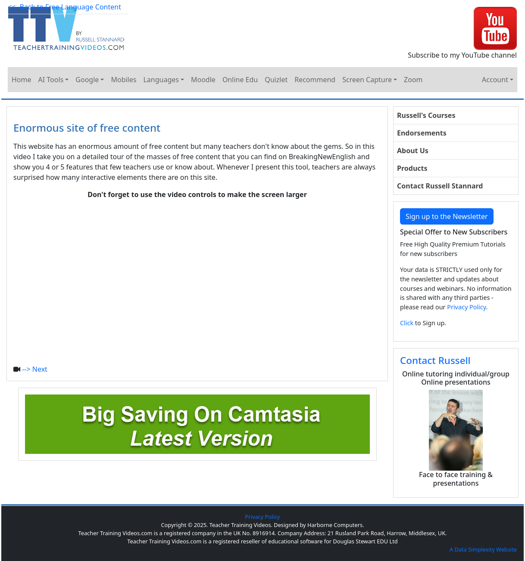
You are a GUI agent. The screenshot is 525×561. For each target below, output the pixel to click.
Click (406, 323)
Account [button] (495, 79)
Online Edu (240, 79)
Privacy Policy (466, 307)
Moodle (203, 79)
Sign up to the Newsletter (447, 216)
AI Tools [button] (51, 79)
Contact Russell (435, 360)
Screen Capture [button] (367, 79)
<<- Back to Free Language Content (64, 7)
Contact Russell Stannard (440, 186)
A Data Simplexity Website (483, 549)
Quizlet (276, 79)
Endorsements (422, 133)
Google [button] (87, 79)
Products (412, 168)
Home (21, 79)
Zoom (413, 79)
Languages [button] (160, 79)
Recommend (314, 79)
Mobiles (123, 79)
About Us (412, 150)
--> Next (34, 369)
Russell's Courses (426, 115)
